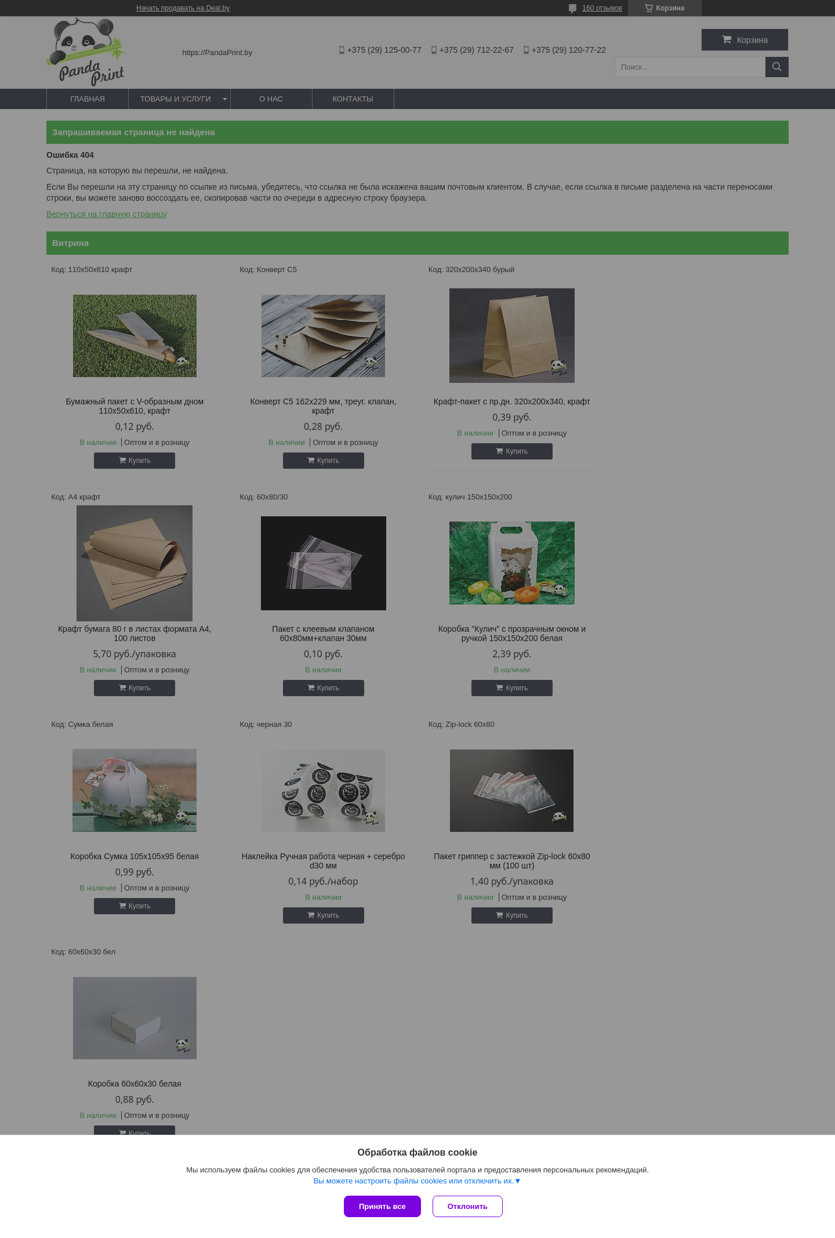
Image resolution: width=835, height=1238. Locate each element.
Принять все (382, 1206)
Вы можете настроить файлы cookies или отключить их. (413, 1181)
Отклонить (468, 1206)
